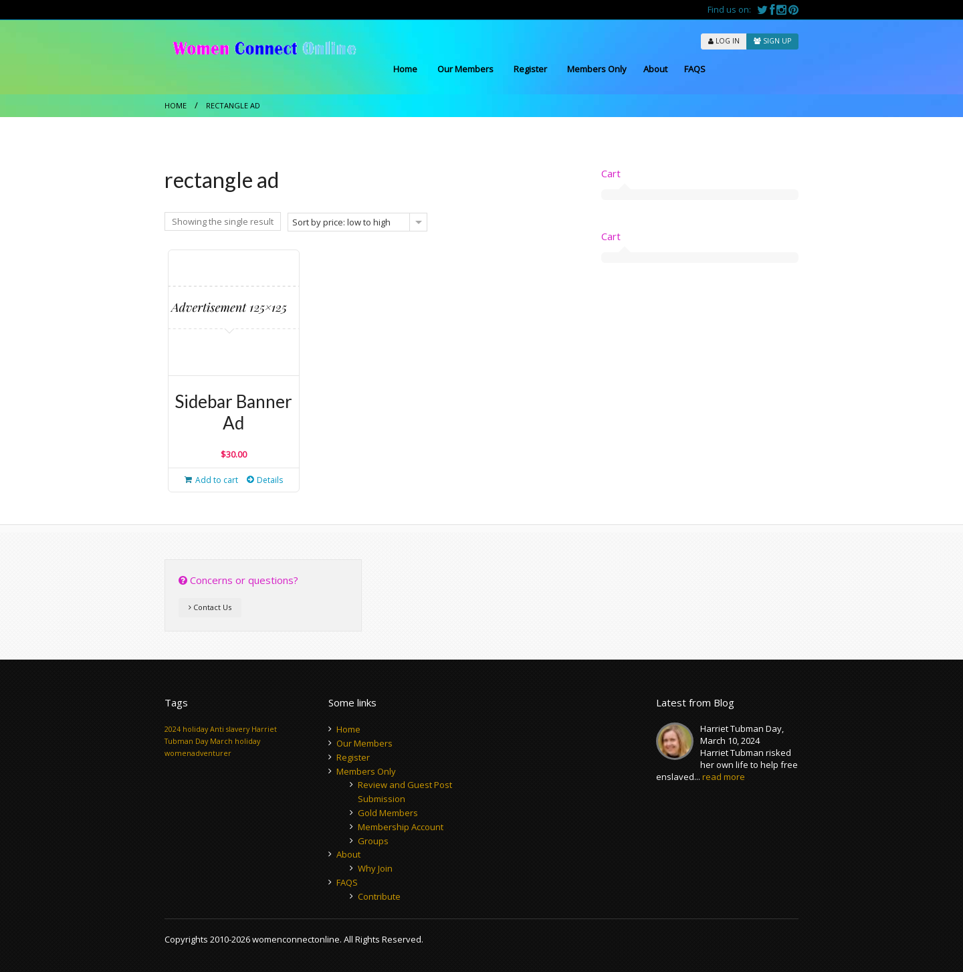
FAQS (695, 69)
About (655, 69)
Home (405, 69)
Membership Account (400, 827)
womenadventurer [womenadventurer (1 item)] (198, 753)
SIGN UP (772, 40)
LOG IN (724, 40)
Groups (373, 841)
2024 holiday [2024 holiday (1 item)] (186, 729)
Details (270, 480)
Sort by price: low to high (341, 222)
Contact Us (210, 607)
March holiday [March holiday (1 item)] (235, 741)
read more (723, 777)
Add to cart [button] (216, 480)
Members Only (597, 69)
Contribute (379, 896)
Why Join (375, 868)
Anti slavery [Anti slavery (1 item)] (229, 729)
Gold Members (388, 813)
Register (530, 69)
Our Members (465, 69)
